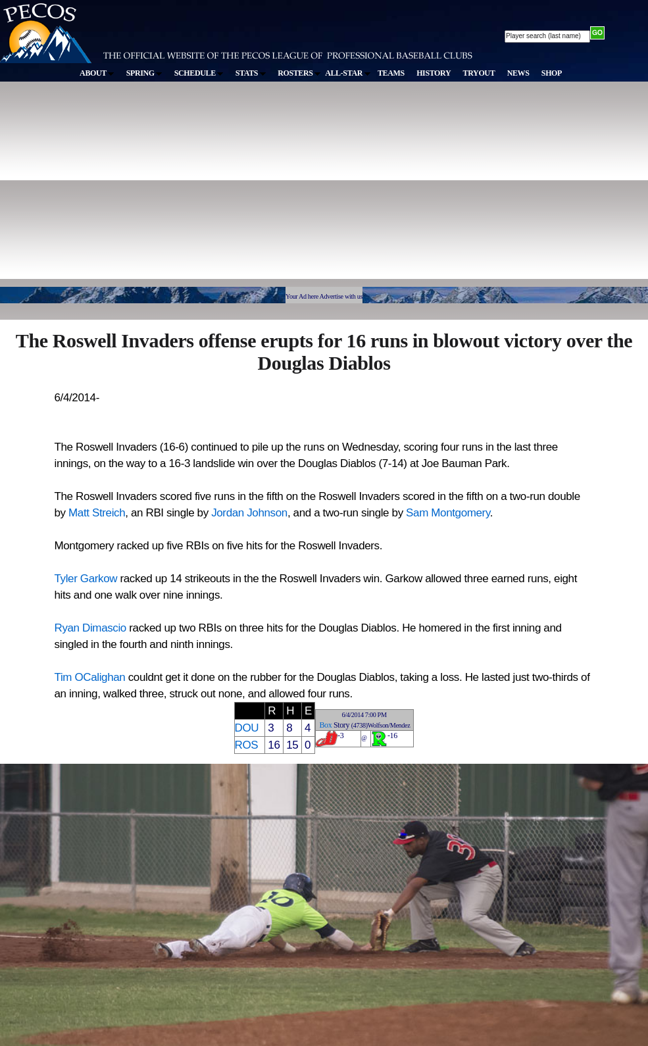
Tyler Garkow (86, 578)
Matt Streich (96, 513)
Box (325, 725)
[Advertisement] (174, 190)
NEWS (518, 73)
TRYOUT (479, 73)
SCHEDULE (199, 73)
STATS (251, 73)
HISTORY (433, 73)
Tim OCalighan (90, 677)
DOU (247, 728)
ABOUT (97, 73)
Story (341, 725)
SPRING (144, 73)
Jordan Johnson (249, 513)
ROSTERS (299, 73)
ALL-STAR (347, 73)
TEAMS (391, 73)
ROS (247, 745)
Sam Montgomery (448, 513)
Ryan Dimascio (90, 628)
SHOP (551, 73)
